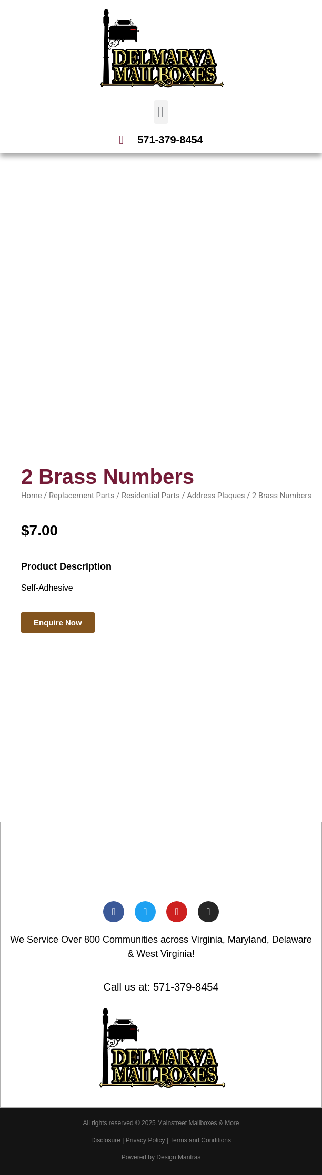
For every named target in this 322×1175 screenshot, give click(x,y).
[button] (161, 112)
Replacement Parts (82, 495)
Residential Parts (151, 495)
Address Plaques (216, 495)
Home (31, 495)
